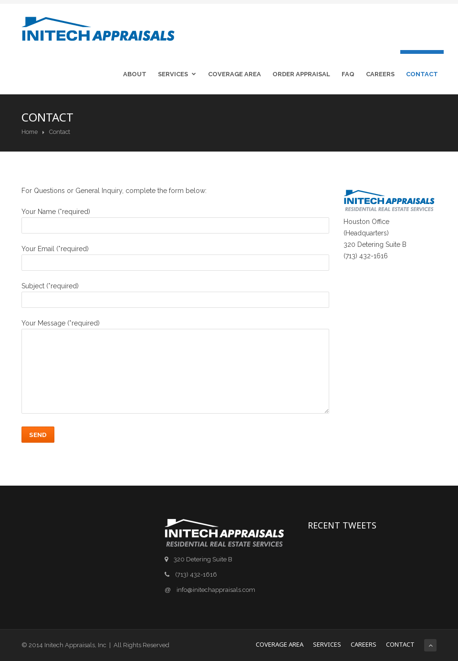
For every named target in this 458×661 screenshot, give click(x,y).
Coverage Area (234, 74)
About (134, 74)
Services (178, 74)
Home (29, 131)
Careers (380, 74)
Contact (422, 74)
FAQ (348, 74)
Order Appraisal (301, 74)
